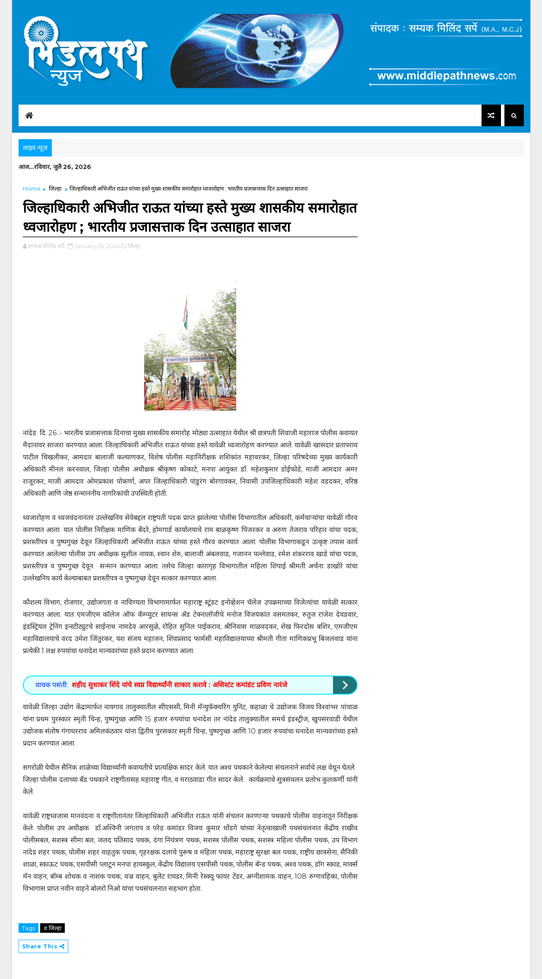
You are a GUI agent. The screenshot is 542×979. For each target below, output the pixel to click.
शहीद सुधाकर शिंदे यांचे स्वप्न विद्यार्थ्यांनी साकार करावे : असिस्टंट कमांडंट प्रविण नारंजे (179, 685)
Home (32, 188)
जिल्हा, (134, 245)
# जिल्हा (52, 928)
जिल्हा (55, 188)
